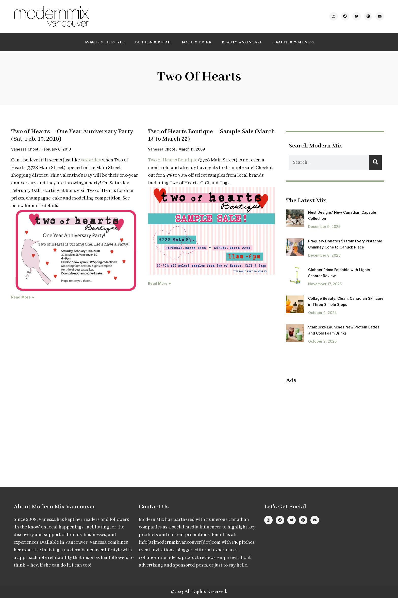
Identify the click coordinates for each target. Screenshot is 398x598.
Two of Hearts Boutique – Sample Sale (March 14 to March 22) (211, 135)
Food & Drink (197, 42)
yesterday (91, 160)
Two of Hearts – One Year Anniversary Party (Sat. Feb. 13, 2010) (72, 135)
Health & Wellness (293, 42)
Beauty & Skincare (242, 42)
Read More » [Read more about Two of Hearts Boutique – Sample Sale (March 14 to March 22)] (159, 283)
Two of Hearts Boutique (172, 160)
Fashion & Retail (153, 42)
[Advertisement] (328, 424)
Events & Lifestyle (104, 42)
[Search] (375, 162)
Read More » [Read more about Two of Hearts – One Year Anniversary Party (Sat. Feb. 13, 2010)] (22, 297)
